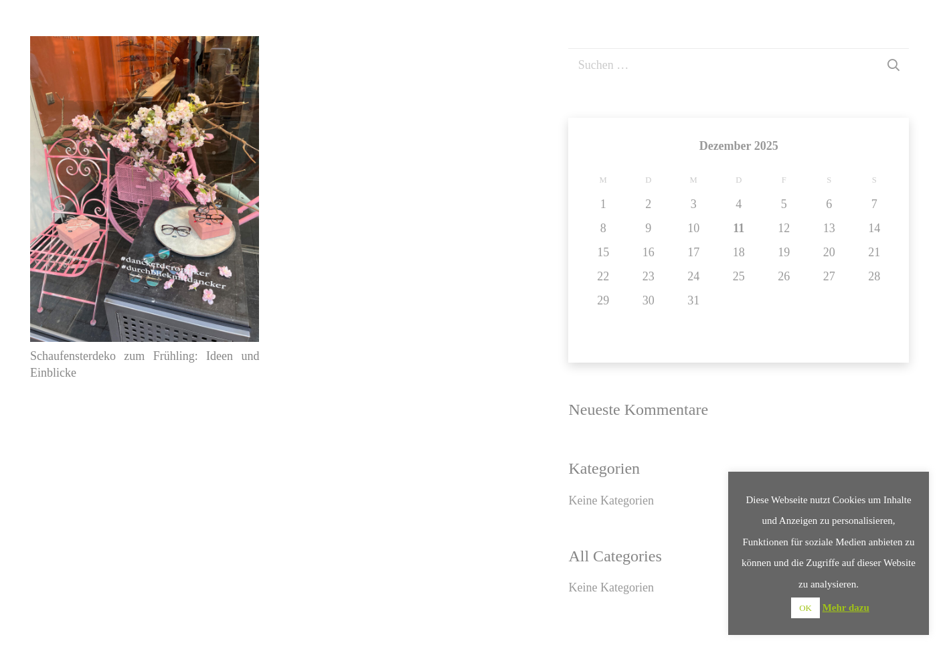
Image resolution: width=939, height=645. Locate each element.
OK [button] (805, 608)
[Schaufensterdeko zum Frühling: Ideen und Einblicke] (144, 46)
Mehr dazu (846, 607)
